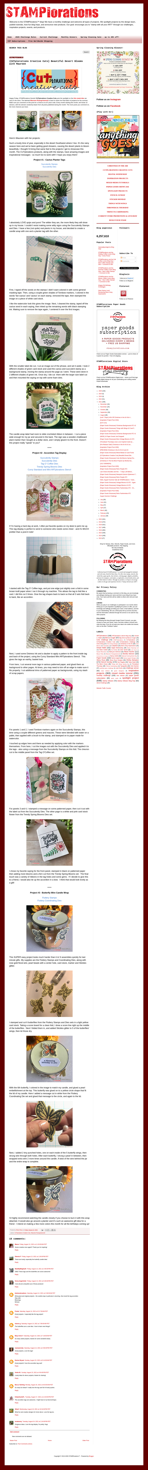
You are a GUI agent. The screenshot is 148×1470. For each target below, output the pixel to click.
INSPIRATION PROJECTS (117, 178)
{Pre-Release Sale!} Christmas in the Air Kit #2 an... (116, 444)
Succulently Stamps (49, 164)
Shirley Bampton (132, 660)
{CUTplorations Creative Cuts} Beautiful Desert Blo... (116, 455)
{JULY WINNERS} (105, 463)
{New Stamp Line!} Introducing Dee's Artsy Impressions (105, 292)
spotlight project (130, 678)
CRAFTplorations (118, 640)
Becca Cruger (110, 638)
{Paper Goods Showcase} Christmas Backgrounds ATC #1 (118, 433)
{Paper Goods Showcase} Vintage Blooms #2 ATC (115, 485)
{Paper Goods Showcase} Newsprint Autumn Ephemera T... (118, 474)
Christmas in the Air (126, 644)
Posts (123, 258)
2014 (100, 535)
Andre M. (18, 1372)
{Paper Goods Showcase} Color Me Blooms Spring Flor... (117, 458)
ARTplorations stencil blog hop (121, 636)
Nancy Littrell (114, 656)
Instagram (115, 99)
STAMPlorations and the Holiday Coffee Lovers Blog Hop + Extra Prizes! (106, 254)
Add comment (14, 1432)
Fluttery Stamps (49, 898)
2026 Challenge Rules (25, 37)
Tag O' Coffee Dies (49, 464)
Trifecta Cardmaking (111, 666)
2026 (100, 391)
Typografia (123, 666)
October (103, 409)
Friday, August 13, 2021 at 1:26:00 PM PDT (35, 1256)
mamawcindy (19, 1348)
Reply (16, 1250)
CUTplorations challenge (127, 642)
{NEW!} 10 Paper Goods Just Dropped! (112, 436)
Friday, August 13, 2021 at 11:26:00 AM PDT (33, 1244)
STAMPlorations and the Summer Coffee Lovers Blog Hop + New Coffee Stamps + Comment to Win (107, 270)
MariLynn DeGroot (115, 652)
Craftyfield (114, 646)
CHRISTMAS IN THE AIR (117, 166)
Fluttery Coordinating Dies (49, 900)
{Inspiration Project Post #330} (109, 447)
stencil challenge (102, 683)
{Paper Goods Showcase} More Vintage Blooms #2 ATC (117, 439)
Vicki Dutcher (134, 666)
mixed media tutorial (122, 673)
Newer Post (13, 1440)
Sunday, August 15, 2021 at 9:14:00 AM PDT (38, 1360)
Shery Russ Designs (116, 660)
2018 (100, 524)
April (101, 508)
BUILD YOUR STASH (117, 220)
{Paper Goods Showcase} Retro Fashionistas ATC (115, 493)
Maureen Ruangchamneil (39, 100)
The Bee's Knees (102, 664)
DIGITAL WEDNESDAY (117, 174)
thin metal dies (79, 98)
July (101, 499)
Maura (17, 1244)
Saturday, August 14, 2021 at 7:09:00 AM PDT (35, 1323)
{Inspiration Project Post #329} (109, 466)
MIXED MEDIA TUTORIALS (117, 183)
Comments (125, 261)
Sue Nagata (121, 662)
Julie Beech (134, 649)
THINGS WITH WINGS (117, 203)
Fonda (17, 1311)
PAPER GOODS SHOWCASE (117, 187)
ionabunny (18, 1421)
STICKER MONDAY (118, 199)
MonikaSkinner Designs (102, 656)
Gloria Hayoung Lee (133, 648)
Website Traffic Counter (104, 688)
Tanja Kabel (132, 662)
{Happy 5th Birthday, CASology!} (104, 286)
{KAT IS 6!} (103, 423)
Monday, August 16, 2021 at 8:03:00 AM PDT (39, 1385)
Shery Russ (101, 660)
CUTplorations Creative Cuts (22, 1233)
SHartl (17, 1409)
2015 (100, 533)
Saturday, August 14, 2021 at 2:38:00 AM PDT (41, 1293)
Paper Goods (101, 658)
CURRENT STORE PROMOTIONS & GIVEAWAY (117, 216)
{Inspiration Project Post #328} (109, 491)
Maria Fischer (129, 652)
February (103, 513)
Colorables (106, 645)
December (103, 404)
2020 (100, 519)
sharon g (18, 1323)
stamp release (108, 681)
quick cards (114, 678)
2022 (100, 399)
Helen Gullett (103, 650)
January (103, 516)
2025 (100, 394)
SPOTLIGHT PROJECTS (117, 191)
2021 (100, 402)
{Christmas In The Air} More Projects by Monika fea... (116, 461)
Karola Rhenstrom (102, 651)
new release (120, 675)
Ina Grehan (114, 649)
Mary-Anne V (19, 1336)
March (102, 510)
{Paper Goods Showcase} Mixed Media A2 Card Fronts (117, 453)
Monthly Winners (69, 37)
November (103, 407)
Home (10, 37)
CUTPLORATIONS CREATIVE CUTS (117, 170)
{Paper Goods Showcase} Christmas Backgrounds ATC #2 (118, 425)
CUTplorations (130, 640)
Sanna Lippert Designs (129, 658)
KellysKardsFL (20, 1397)
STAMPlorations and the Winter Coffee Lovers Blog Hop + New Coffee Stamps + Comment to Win (106, 279)
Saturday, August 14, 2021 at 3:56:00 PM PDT (38, 1348)
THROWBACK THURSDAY (118, 208)
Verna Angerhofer (20, 1281)
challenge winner (132, 668)
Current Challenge (49, 37)
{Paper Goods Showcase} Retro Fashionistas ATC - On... (117, 488)
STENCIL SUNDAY (117, 195)
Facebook (115, 106)
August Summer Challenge (108, 496)
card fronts (119, 668)
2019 (100, 522)
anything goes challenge (106, 668)
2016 (100, 530)
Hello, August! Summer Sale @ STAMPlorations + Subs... (117, 480)
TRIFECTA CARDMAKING (118, 212)
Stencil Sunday (106, 662)
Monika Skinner (128, 654)
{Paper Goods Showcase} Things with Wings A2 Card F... (117, 428)
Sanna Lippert (115, 658)
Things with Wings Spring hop (120, 664)
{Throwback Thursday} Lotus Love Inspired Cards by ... (117, 442)
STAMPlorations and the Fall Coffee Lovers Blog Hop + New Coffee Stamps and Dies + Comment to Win (107, 262)
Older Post (85, 1440)
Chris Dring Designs (112, 643)
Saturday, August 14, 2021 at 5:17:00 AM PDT (34, 1311)
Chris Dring (100, 644)
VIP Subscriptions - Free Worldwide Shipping (30, 41)
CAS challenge (102, 640)
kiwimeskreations (20, 1293)
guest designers (119, 671)
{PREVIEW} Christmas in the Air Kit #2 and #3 (114, 450)
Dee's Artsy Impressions (128, 646)
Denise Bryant (19, 1360)
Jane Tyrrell (123, 650)
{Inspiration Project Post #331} (109, 431)
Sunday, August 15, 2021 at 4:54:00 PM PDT (35, 1372)
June (102, 502)
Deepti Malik (101, 648)
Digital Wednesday (117, 648)
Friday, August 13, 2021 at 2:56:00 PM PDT (40, 1269)
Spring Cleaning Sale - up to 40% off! (100, 37)
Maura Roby (100, 654)
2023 (100, 396)
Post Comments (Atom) (25, 1444)
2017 (100, 527)
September (104, 412)
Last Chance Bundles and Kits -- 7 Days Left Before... (116, 472)
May (101, 505)
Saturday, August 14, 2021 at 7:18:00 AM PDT (38, 1336)
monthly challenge (104, 675)
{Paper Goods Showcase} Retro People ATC (113, 469)
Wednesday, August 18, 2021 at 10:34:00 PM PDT (35, 1409)
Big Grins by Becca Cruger (127, 638)
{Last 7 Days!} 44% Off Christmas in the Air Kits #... (115, 417)
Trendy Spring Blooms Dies (49, 467)
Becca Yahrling (20, 1385)
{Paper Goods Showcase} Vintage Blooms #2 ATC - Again (118, 482)
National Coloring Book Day (129, 656)
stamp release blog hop (126, 681)
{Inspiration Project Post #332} (109, 420)
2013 (100, 538)
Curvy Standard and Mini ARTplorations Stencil (49, 469)
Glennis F (18, 1256)
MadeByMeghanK (20, 1269)
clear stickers (105, 671)
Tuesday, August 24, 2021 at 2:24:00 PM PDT (37, 1421)
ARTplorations (102, 636)
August (102, 415)
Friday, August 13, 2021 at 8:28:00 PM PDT (40, 1281)
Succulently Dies (49, 167)
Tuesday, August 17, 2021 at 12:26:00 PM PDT (39, 1397)
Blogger (91, 1456)
